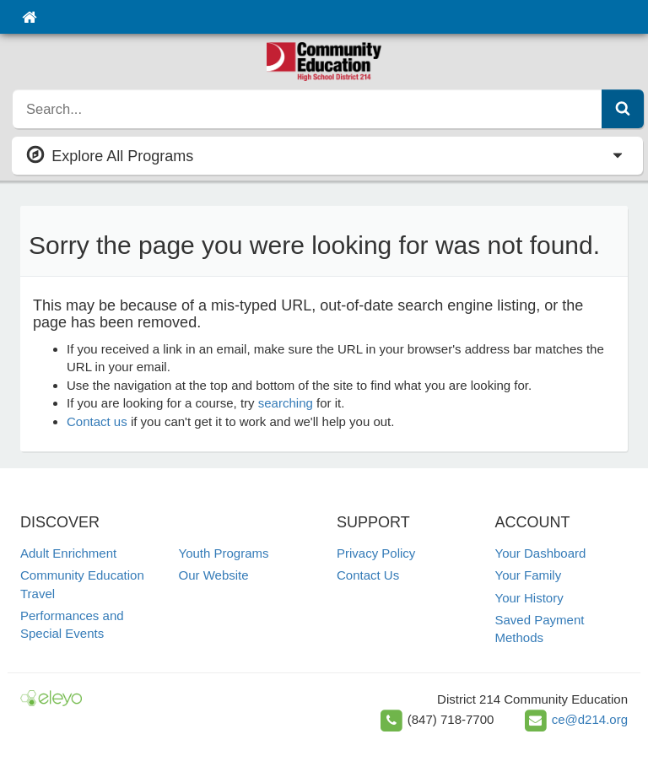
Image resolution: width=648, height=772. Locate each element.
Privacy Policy (376, 553)
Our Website (214, 575)
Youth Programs (224, 553)
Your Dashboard (540, 553)
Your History (529, 598)
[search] (307, 108)
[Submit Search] (623, 108)
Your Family (528, 575)
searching (285, 403)
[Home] (29, 17)
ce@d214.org (590, 719)
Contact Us (368, 575)
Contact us (97, 421)
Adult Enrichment (68, 553)
